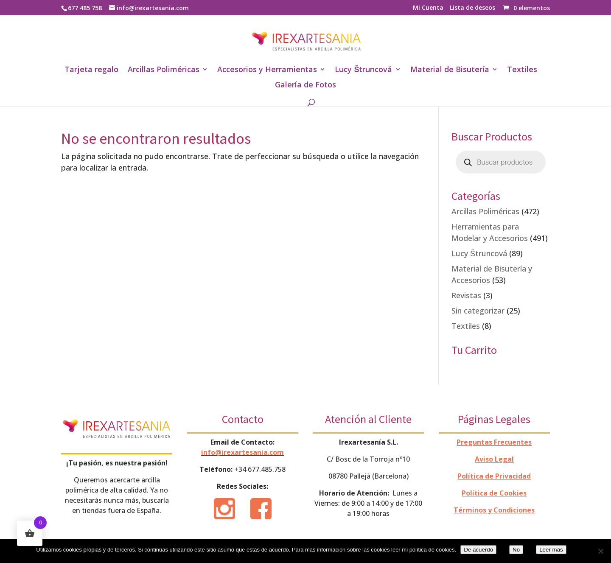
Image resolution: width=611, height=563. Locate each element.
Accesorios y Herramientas (267, 70)
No (516, 549)
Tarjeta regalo (91, 70)
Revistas (466, 295)
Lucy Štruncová (363, 70)
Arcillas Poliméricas (163, 70)
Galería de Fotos (305, 85)
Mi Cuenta (428, 8)
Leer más (551, 549)
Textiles (522, 70)
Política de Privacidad (494, 476)
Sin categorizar (477, 310)
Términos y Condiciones (494, 510)
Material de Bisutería (449, 70)
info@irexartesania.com (242, 452)
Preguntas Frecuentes (494, 442)
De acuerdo (478, 549)
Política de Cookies (494, 493)
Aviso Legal (494, 459)
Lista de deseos (472, 8)
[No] (600, 551)
